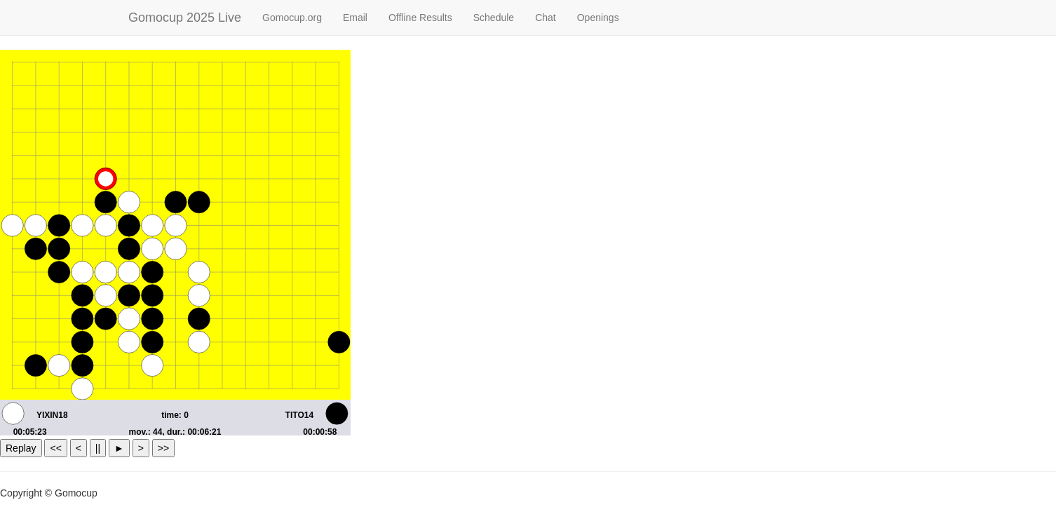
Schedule (493, 17)
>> (163, 448)
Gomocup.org (292, 17)
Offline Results (420, 17)
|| (97, 448)
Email (355, 17)
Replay (21, 448)
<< (55, 448)
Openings (598, 17)
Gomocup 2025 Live (184, 18)
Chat (545, 17)
